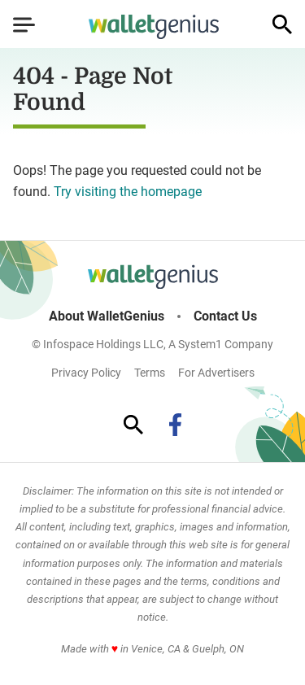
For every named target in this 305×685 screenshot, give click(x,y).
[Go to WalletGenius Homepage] (154, 27)
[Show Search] (282, 24)
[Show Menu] (24, 24)
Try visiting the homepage (128, 191)
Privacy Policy (86, 372)
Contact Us (225, 316)
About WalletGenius (106, 316)
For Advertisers (216, 372)
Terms (149, 372)
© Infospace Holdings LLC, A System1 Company (152, 344)
